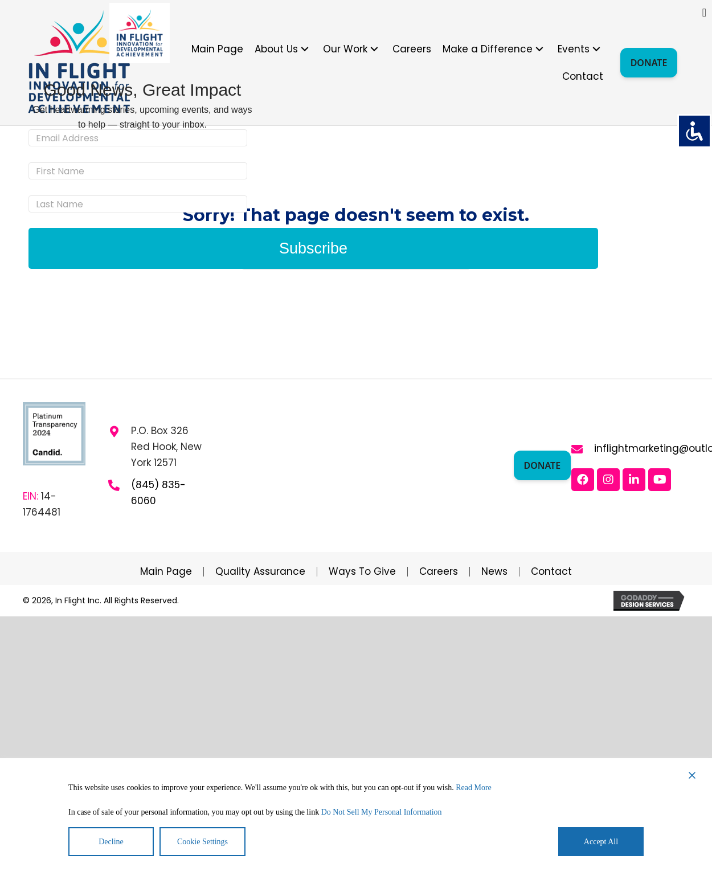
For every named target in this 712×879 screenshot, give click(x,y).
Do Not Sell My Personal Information (381, 812)
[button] (305, 48)
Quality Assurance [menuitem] (260, 572)
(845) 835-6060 (158, 493)
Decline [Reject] (111, 841)
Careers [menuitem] (438, 572)
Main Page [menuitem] (166, 572)
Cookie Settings (202, 841)
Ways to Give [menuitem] (362, 572)
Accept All (601, 841)
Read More (474, 787)
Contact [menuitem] (551, 572)
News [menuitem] (494, 572)
